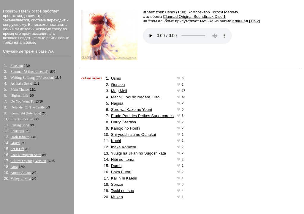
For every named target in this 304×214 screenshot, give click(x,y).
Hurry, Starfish (123, 122)
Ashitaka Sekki (21, 83)
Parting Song (20, 125)
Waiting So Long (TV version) (32, 77)
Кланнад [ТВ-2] (246, 21)
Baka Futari (121, 172)
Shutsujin (17, 131)
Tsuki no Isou (122, 190)
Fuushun (17, 66)
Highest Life (19, 95)
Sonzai (117, 184)
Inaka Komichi (123, 147)
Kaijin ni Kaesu (124, 178)
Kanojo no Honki (125, 128)
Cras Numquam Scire (26, 155)
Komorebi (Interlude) (26, 113)
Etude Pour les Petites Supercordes (142, 116)
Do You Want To (22, 101)
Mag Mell (119, 91)
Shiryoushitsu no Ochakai (133, 134)
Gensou (118, 84)
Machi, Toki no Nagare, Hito (135, 97)
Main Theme (20, 89)
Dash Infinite (20, 137)
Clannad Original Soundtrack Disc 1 (194, 16)
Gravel (15, 143)
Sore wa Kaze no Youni (131, 109)
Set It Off (17, 149)
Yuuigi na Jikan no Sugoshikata (138, 153)
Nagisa (117, 103)
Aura (14, 167)
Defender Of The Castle (28, 107)
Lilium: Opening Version (28, 161)
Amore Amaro (21, 173)
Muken (117, 197)
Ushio (116, 78)
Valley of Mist (21, 179)
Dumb (116, 165)
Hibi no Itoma (122, 159)
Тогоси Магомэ (224, 12)
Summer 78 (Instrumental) (29, 72)
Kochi (116, 141)
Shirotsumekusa (22, 119)
